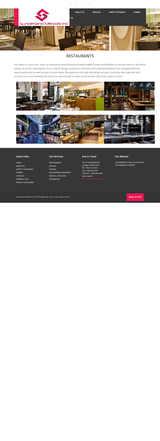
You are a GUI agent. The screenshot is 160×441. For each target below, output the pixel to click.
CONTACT (20, 176)
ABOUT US (20, 166)
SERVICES (96, 12)
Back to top (135, 197)
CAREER (137, 12)
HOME (18, 163)
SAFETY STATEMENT (117, 12)
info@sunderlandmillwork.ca (93, 179)
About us (79, 12)
